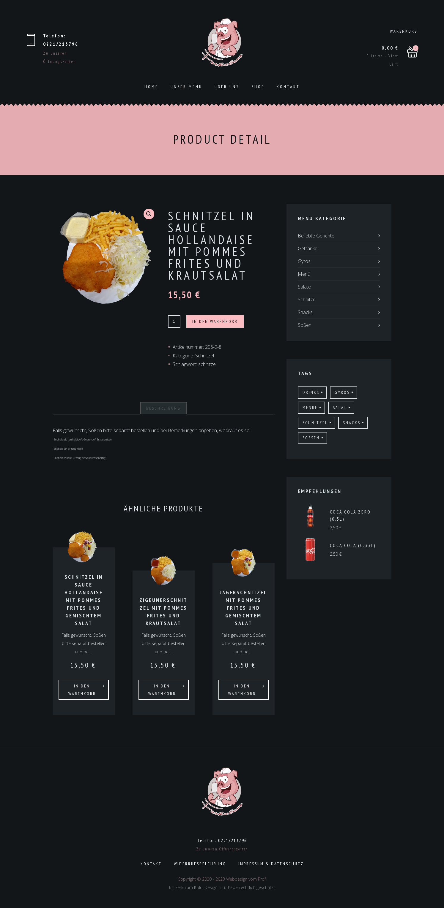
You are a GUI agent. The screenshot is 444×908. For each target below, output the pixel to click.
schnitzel (207, 364)
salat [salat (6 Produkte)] (340, 407)
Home (151, 86)
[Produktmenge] (174, 321)
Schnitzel (204, 355)
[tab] (163, 408)
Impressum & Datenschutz (271, 863)
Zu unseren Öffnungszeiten (222, 849)
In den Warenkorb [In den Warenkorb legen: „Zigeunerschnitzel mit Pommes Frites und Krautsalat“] (162, 689)
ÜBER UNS (227, 86)
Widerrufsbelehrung (200, 863)
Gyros (304, 261)
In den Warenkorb (215, 321)
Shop (257, 86)
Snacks (305, 312)
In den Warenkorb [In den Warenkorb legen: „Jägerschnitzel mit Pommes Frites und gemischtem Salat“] (242, 689)
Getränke (307, 248)
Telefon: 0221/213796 (222, 840)
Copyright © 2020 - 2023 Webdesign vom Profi (222, 879)
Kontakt (288, 86)
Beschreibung (163, 408)
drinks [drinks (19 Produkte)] (311, 392)
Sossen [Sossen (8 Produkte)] (311, 437)
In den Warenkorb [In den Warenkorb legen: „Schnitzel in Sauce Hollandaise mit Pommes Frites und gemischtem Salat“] (82, 689)
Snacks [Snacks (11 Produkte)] (351, 422)
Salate (304, 286)
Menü (304, 274)
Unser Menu (186, 86)
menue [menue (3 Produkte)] (310, 407)
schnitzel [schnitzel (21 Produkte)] (315, 422)
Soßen (304, 325)
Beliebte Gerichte (316, 235)
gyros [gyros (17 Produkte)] (342, 392)
